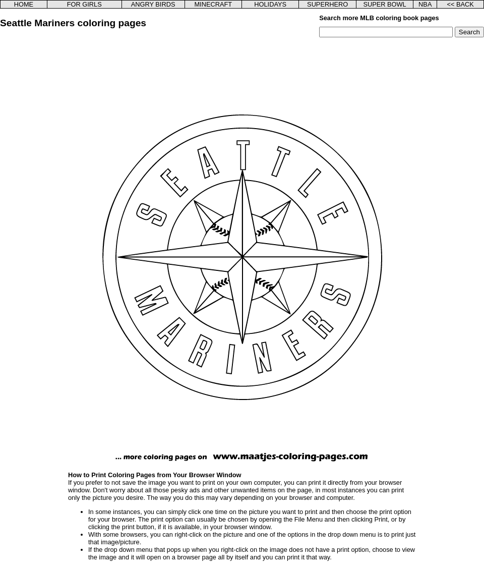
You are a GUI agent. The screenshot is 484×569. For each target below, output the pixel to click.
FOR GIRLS (84, 4)
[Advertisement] (52, 196)
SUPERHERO (327, 4)
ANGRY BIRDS (153, 4)
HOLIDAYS (270, 4)
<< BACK (460, 4)
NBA (425, 4)
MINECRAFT (213, 4)
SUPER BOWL (384, 4)
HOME (23, 4)
